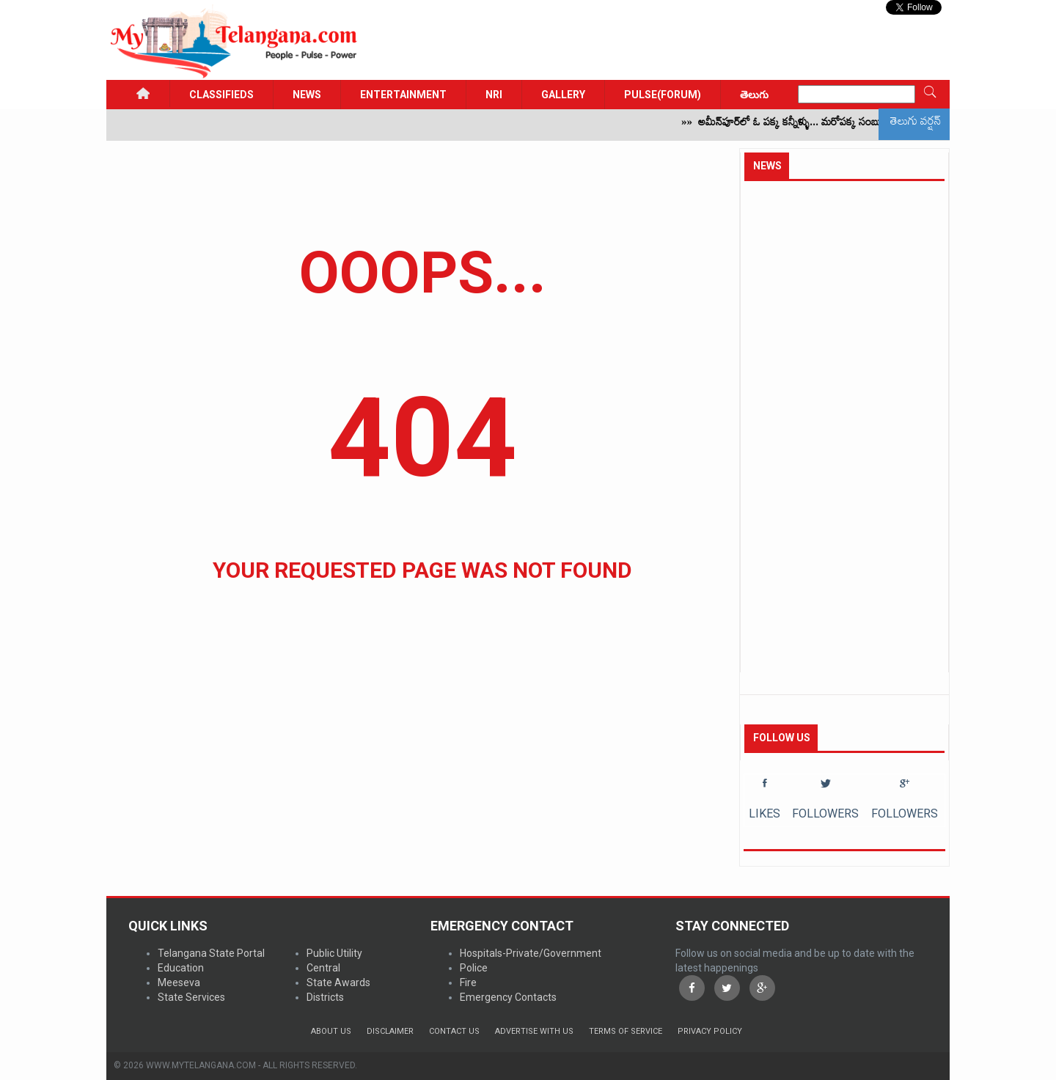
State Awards (338, 982)
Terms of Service (625, 1031)
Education (181, 968)
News (307, 94)
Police (474, 968)
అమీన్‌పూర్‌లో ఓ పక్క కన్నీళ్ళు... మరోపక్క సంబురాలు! (810, 124)
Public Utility (334, 953)
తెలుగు (754, 94)
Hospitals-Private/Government (530, 953)
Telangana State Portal (211, 953)
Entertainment (403, 94)
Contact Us (454, 1031)
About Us (331, 1031)
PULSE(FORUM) (662, 94)
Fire (468, 982)
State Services (191, 997)
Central (323, 968)
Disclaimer (390, 1031)
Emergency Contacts (508, 997)
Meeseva (179, 982)
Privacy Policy (710, 1031)
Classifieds (221, 94)
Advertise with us (534, 1031)
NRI (493, 94)
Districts (325, 997)
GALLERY (563, 94)
